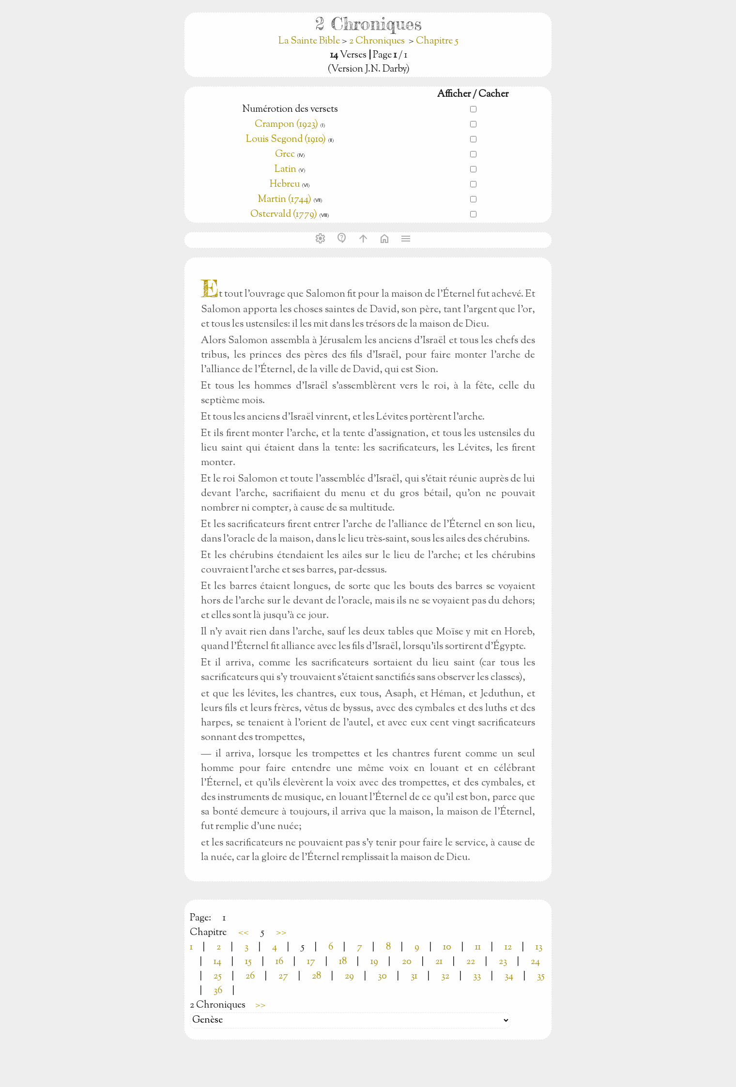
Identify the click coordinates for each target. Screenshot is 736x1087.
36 (218, 991)
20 (407, 962)
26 (250, 976)
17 (311, 962)
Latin (285, 170)
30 (382, 976)
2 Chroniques (377, 41)
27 (283, 976)
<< (243, 933)
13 (539, 947)
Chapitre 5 (437, 41)
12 (508, 947)
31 (414, 976)
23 (503, 962)
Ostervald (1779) (283, 215)
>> (281, 933)
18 (343, 962)
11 (478, 947)
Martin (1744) (284, 200)
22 (470, 962)
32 (445, 976)
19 (374, 962)
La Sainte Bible (310, 41)
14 (217, 962)
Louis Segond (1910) (287, 140)
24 (535, 962)
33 (477, 976)
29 (349, 976)
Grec (285, 155)
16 (279, 962)
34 (509, 976)
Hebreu (285, 185)
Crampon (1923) (286, 125)
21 (439, 962)
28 (316, 976)
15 (248, 962)
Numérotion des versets (290, 110)
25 (218, 976)
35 (541, 976)
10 (447, 947)
